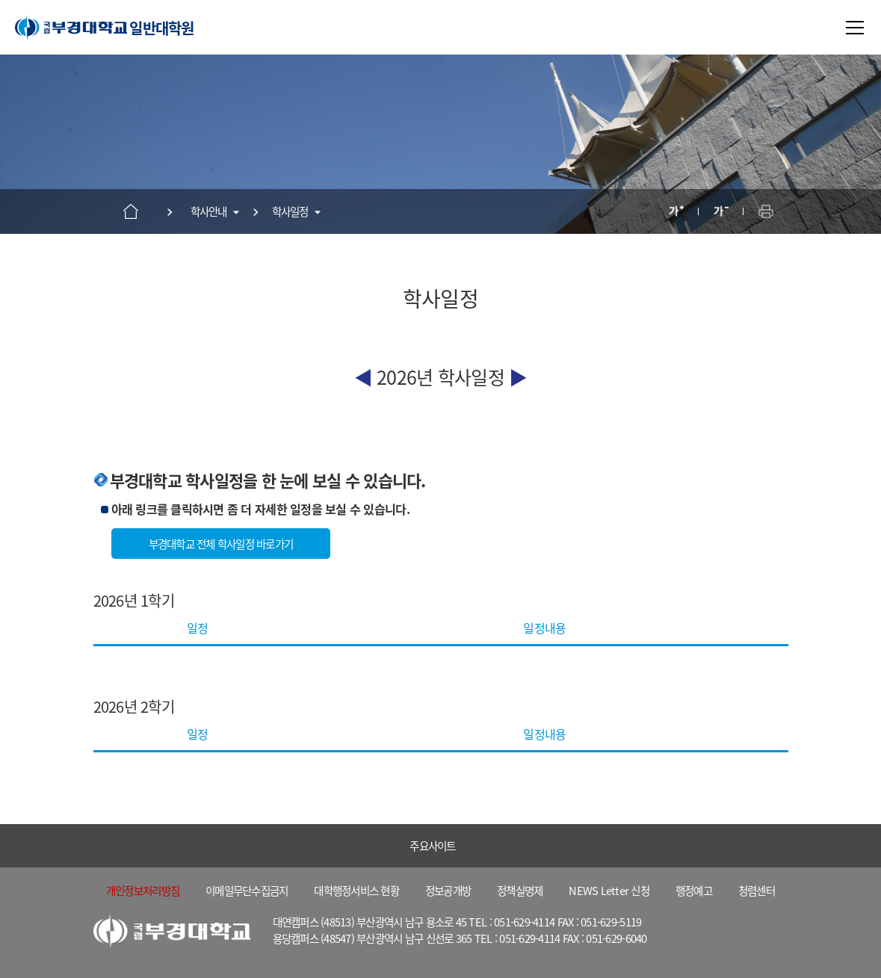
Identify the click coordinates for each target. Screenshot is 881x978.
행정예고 (694, 890)
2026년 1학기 (133, 600)
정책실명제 (519, 890)
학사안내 (209, 211)
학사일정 (290, 211)
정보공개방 (448, 890)
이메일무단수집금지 (246, 890)
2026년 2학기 (133, 706)
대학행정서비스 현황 (356, 890)
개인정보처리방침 (142, 890)
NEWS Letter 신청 (609, 890)
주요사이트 (432, 845)
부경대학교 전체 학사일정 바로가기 (221, 543)
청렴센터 (756, 890)
